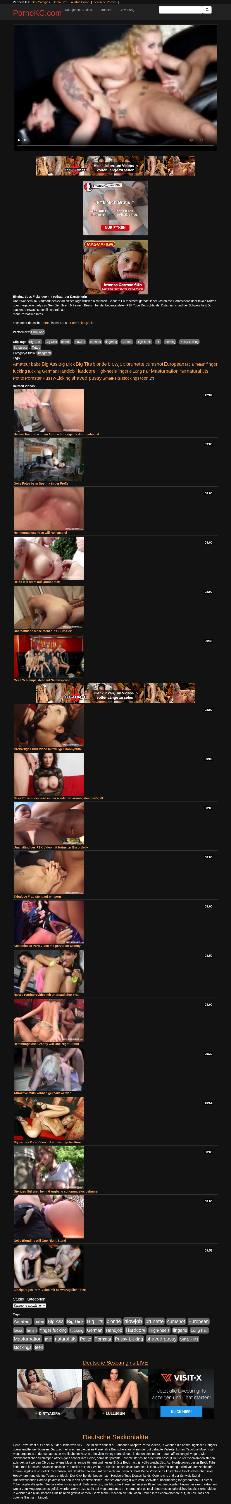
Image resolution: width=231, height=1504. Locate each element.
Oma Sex (60, 2)
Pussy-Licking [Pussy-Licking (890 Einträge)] (57, 378)
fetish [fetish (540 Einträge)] (200, 364)
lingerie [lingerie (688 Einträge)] (125, 371)
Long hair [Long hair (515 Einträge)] (141, 371)
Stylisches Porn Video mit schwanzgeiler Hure (47, 1142)
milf (158, 342)
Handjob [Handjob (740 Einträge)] (66, 371)
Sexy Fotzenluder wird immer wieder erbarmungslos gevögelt (58, 798)
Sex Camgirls (41, 2)
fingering (111, 342)
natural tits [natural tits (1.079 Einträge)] (197, 371)
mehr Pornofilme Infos (28, 314)
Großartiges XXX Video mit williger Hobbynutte (48, 749)
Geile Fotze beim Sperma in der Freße (41, 483)
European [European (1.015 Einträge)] (174, 364)
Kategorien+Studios (78, 10)
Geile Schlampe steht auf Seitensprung (42, 680)
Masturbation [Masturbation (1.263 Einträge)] (165, 371)
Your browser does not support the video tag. (115, 88)
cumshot (95, 342)
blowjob (80, 342)
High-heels (144, 342)
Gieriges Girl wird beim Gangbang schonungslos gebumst (56, 1191)
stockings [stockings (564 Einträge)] (131, 378)
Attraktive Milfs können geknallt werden (42, 1093)
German (127, 342)
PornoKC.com (37, 13)
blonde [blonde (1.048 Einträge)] (100, 364)
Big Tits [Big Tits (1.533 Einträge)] (84, 364)
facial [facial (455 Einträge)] (190, 364)
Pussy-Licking (189, 342)
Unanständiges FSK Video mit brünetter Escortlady (51, 847)
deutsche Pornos (105, 2)
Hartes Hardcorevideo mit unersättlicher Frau (46, 994)
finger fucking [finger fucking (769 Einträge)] (53, 1330)
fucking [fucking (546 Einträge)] (34, 371)
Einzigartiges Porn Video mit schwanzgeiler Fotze (50, 1290)
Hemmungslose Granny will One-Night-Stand (46, 1044)
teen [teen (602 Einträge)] (144, 378)
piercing (170, 342)
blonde (65, 342)
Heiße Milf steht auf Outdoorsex (37, 582)
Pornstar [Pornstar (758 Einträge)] (33, 378)
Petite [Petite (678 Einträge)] (18, 378)
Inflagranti (44, 353)
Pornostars (105, 10)
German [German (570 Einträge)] (49, 371)
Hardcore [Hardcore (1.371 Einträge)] (86, 371)
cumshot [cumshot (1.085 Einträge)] (154, 364)
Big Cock (35, 342)
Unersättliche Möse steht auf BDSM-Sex (43, 631)
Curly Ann (37, 332)
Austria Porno (80, 2)
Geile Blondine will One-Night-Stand (40, 1240)
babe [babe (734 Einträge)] (36, 364)
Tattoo (36, 347)
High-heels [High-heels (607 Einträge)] (107, 371)
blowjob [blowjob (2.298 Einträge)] (116, 364)
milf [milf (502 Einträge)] (182, 371)
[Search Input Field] (181, 10)
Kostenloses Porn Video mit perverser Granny (47, 946)
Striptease (21, 347)
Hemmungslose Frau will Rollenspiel (40, 532)
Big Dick (51, 342)
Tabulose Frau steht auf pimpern (37, 896)
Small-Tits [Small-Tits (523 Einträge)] (111, 378)
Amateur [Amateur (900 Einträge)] (21, 364)
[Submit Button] (207, 10)
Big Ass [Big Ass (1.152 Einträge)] (49, 364)
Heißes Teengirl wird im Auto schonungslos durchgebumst (56, 434)
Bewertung (127, 10)
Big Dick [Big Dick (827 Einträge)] (66, 364)
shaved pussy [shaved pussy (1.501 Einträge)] (86, 378)
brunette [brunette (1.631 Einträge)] (135, 364)
